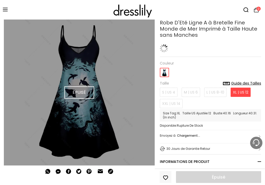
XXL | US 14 (171, 103)
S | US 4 (168, 92)
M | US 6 (191, 92)
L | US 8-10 (215, 92)
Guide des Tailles (242, 83)
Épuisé (218, 177)
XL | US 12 (240, 92)
